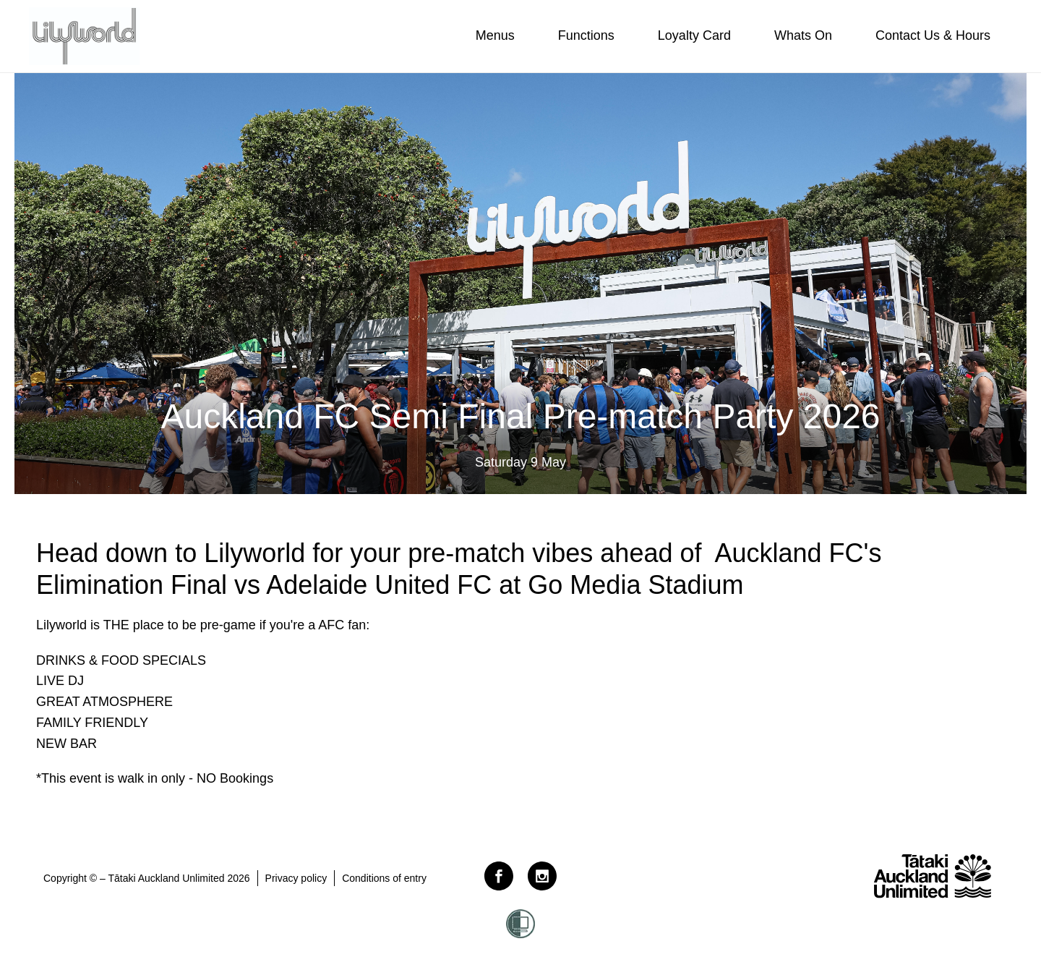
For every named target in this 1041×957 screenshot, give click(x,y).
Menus (495, 35)
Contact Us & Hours (932, 35)
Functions (586, 35)
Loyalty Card (694, 35)
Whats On (803, 35)
